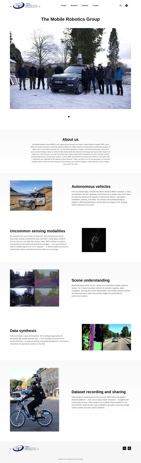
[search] (122, 5)
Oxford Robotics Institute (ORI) (94, 144)
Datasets (85, 5)
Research (74, 5)
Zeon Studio (79, 459)
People (63, 5)
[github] (129, 448)
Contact (95, 5)
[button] (69, 116)
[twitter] (124, 448)
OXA (118, 202)
